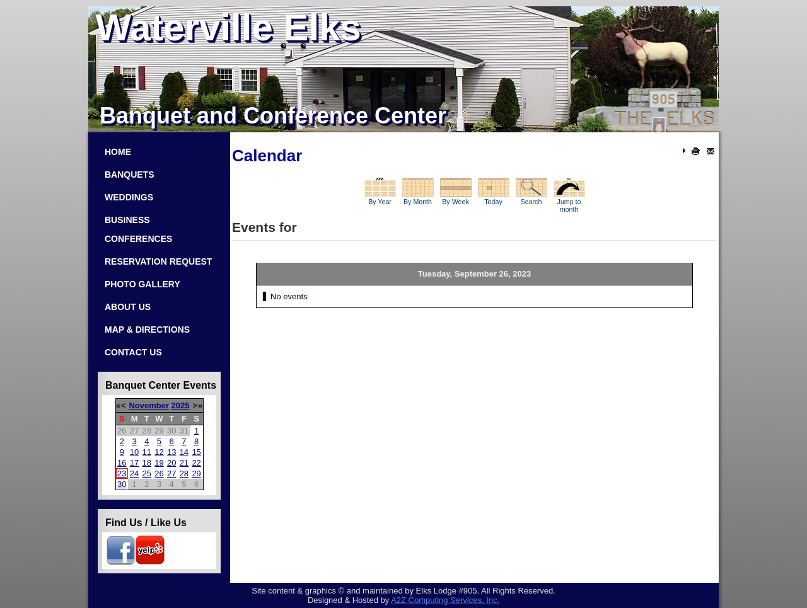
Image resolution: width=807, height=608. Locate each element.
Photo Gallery (142, 284)
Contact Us (133, 352)
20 (171, 462)
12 (158, 452)
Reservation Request (158, 261)
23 (121, 473)
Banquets (129, 174)
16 (121, 462)
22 (196, 462)
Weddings (129, 197)
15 (196, 452)
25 (146, 473)
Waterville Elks (228, 27)
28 (184, 473)
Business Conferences (138, 229)
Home (118, 152)
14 (184, 452)
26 (158, 473)
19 (158, 462)
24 (134, 473)
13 (171, 452)
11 (146, 452)
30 (121, 484)
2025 (180, 405)
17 (134, 462)
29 (196, 473)
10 (134, 452)
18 (146, 462)
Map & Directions (147, 329)
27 (171, 473)
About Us (128, 307)
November (149, 405)
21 (184, 462)
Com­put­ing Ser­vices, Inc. (445, 600)
